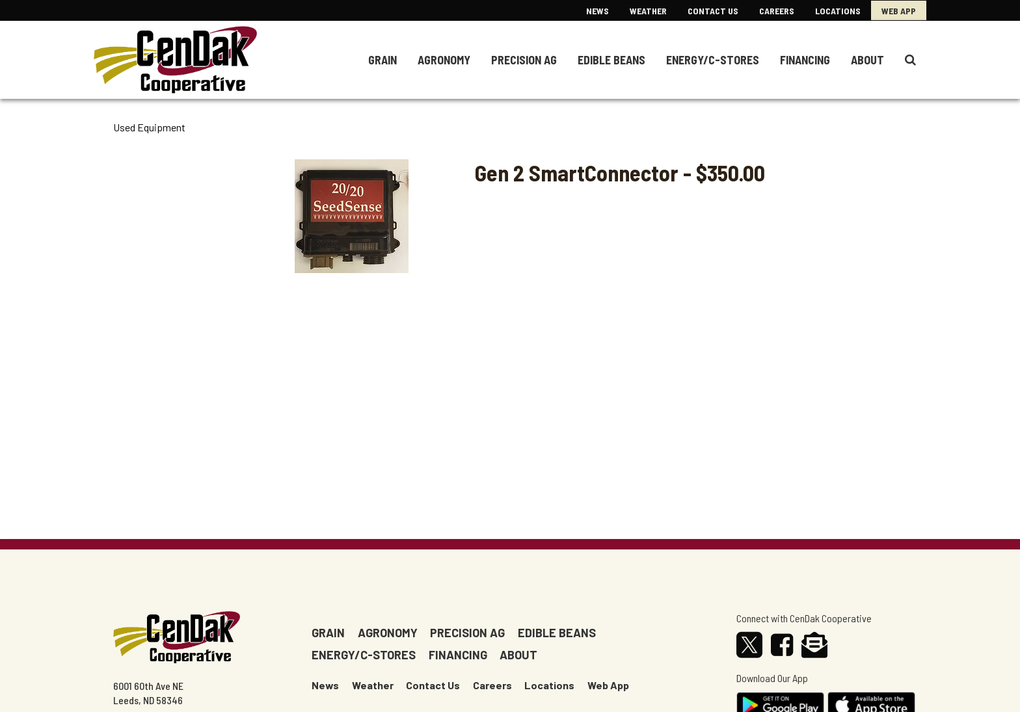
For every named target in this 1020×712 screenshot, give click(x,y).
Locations (838, 10)
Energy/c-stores (364, 655)
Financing (805, 60)
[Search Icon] (910, 60)
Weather (648, 10)
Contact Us (433, 685)
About (867, 60)
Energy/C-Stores (712, 60)
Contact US (713, 10)
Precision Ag (524, 60)
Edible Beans (611, 60)
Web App (898, 10)
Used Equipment (149, 127)
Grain (382, 60)
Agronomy (444, 60)
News (597, 10)
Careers (776, 10)
